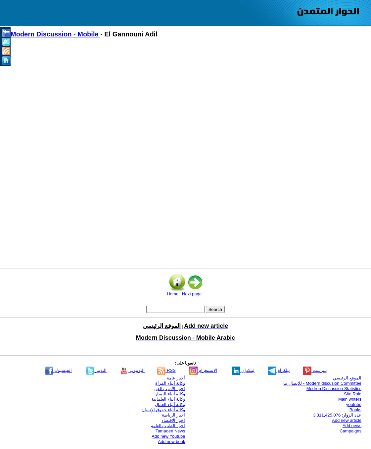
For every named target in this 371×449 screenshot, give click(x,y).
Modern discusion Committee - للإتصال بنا (322, 383)
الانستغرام (203, 370)
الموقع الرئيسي (347, 377)
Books (355, 409)
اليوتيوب (132, 370)
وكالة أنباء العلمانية (168, 399)
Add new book (171, 441)
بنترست (315, 370)
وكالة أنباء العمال (170, 404)
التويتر (96, 370)
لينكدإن (243, 370)
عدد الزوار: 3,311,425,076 (337, 415)
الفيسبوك (58, 370)
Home (172, 293)
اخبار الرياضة (173, 415)
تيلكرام (279, 370)
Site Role (352, 393)
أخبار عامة (176, 377)
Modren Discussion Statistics (333, 388)
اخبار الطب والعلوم (168, 425)
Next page (192, 293)
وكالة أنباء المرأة (170, 383)
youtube (353, 404)
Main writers (349, 399)
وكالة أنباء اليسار (170, 393)
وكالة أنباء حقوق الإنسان (163, 409)
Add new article (346, 420)
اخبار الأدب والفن (169, 388)
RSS (166, 370)
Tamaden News (170, 430)
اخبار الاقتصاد (173, 420)
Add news (352, 425)
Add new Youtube (168, 436)
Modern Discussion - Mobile (55, 34)
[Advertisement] (189, 99)
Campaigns (350, 430)
